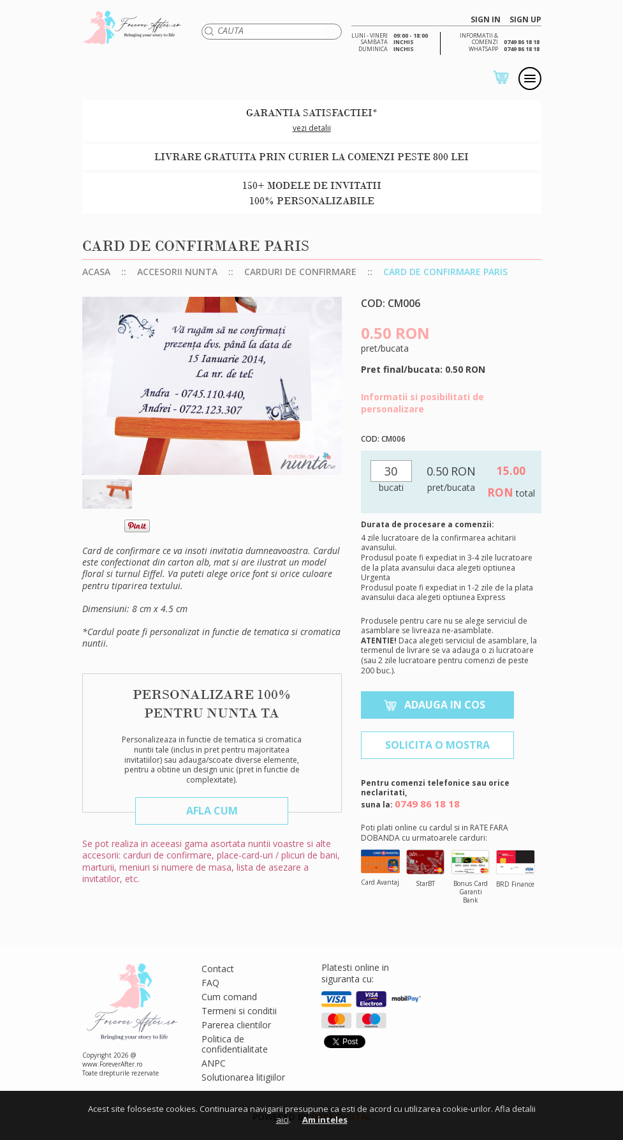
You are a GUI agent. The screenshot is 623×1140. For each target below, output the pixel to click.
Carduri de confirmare (300, 272)
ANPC (214, 1063)
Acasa (96, 272)
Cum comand (229, 997)
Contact (218, 969)
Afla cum (212, 811)
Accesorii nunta (177, 272)
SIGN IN (486, 20)
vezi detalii (312, 128)
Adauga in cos (444, 705)
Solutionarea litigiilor (243, 1077)
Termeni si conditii (239, 1011)
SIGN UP (525, 20)
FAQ (210, 983)
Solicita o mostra (437, 745)
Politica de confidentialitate (235, 1044)
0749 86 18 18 (427, 803)
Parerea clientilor (236, 1025)
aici (282, 1119)
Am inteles (325, 1119)
